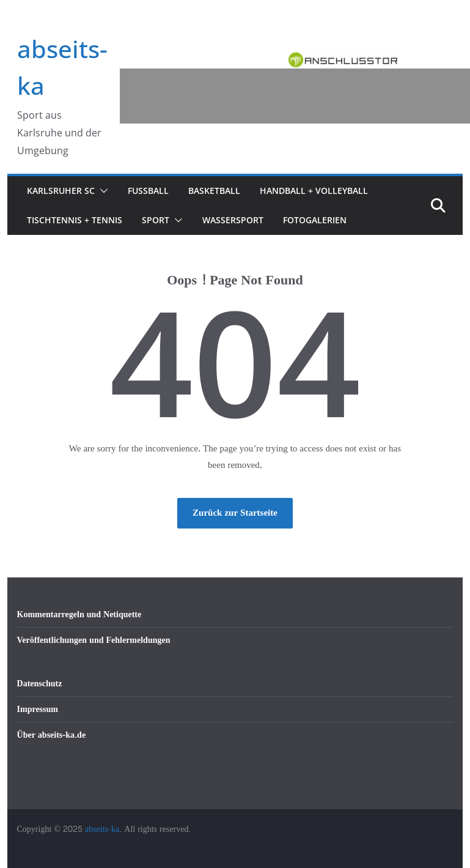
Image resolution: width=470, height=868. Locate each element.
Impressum (37, 709)
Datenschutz (39, 683)
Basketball (214, 190)
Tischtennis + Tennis (74, 220)
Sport (155, 220)
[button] (101, 190)
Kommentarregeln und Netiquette (79, 614)
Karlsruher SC (61, 190)
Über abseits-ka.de (51, 735)
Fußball (148, 190)
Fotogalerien (315, 220)
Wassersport (232, 220)
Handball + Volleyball (314, 190)
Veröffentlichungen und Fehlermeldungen (94, 640)
